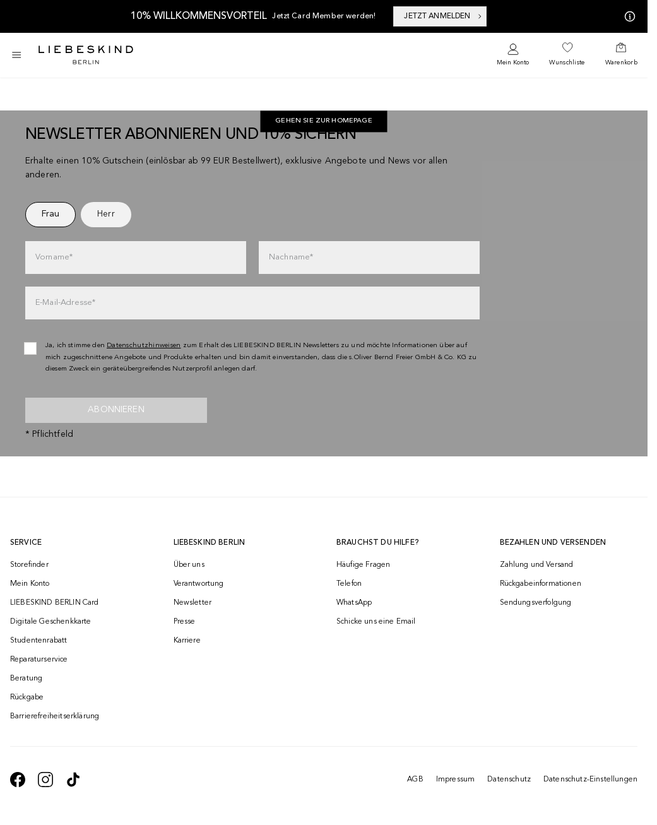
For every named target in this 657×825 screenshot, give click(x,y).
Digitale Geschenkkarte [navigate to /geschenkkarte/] (51, 622)
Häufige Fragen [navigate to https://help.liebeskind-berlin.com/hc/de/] (363, 565)
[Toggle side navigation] (16, 55)
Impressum (455, 779)
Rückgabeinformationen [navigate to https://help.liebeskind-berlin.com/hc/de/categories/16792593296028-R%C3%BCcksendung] (540, 584)
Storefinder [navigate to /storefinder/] (29, 565)
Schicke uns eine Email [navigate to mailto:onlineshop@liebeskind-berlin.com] (376, 622)
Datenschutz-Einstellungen (590, 779)
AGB (415, 779)
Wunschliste (566, 62)
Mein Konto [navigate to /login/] (30, 584)
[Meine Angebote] (627, 16)
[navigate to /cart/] (621, 55)
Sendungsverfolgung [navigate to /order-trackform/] (536, 603)
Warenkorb (621, 62)
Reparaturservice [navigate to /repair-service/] (39, 659)
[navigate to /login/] (513, 55)
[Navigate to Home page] (86, 55)
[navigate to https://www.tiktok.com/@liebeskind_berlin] (73, 779)
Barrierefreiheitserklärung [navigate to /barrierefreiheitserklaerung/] (54, 716)
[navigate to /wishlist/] (566, 55)
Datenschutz (509, 779)
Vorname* (54, 257)
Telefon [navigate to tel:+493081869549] (349, 584)
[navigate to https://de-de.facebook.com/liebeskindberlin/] (17, 779)
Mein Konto (513, 62)
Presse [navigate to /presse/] (185, 622)
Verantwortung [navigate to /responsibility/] (199, 584)
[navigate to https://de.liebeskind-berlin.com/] (324, 122)
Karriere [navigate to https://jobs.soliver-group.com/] (187, 640)
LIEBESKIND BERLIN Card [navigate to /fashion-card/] (54, 603)
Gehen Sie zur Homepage (323, 121)
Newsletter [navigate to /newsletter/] (193, 603)
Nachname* (291, 257)
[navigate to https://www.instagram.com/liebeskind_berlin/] (45, 779)
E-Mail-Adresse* (65, 303)
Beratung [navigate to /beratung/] (26, 678)
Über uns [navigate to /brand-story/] (189, 565)
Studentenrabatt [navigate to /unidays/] (38, 640)
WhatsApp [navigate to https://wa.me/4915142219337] (354, 603)
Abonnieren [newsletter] (116, 409)
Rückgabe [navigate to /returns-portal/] (27, 697)
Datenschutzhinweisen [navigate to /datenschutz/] (144, 345)
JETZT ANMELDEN (443, 16)
